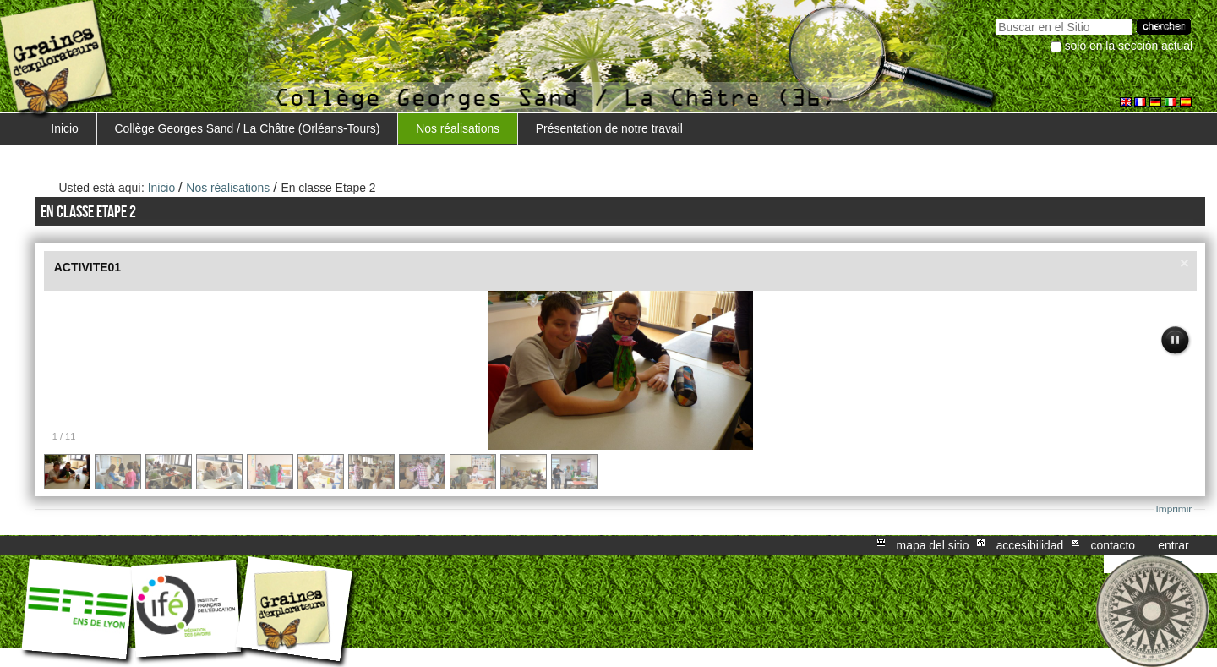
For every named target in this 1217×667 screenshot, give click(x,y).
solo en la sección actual (1129, 45)
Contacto (1112, 545)
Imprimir (1174, 509)
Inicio (64, 128)
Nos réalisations (457, 128)
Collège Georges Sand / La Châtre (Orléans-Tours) (247, 128)
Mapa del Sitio (933, 545)
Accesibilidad (1030, 545)
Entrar (1173, 545)
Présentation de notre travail (609, 128)
